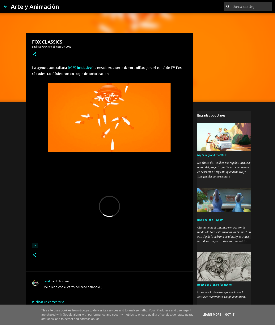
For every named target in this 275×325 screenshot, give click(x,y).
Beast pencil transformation (214, 284)
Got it (229, 314)
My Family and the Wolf (211, 155)
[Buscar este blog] (252, 6)
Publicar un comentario (48, 302)
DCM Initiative (80, 68)
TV (35, 245)
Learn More (211, 314)
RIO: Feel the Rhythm (210, 219)
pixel (47, 281)
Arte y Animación (35, 6)
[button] (34, 54)
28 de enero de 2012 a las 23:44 (65, 292)
